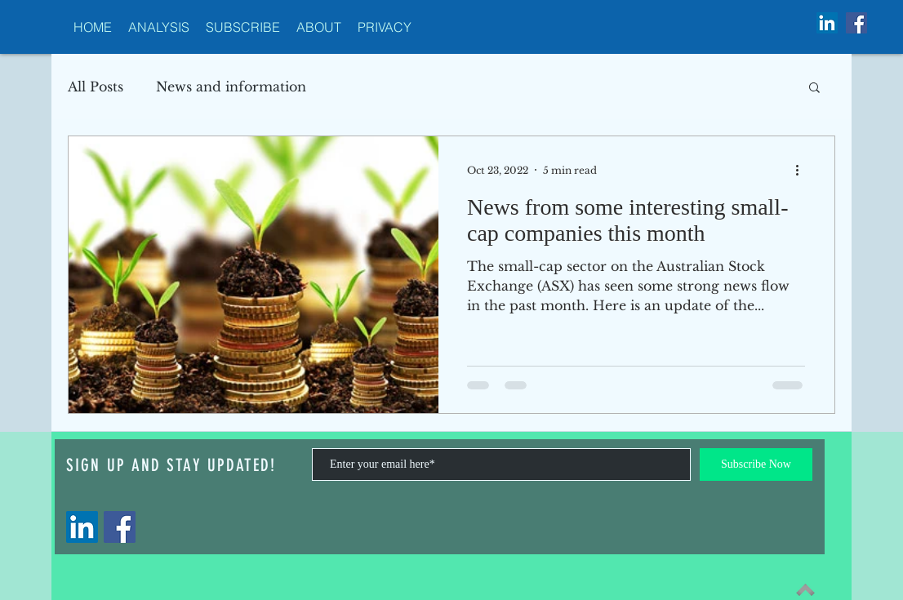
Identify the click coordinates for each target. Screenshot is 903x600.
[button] (814, 88)
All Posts (95, 86)
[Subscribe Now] (756, 464)
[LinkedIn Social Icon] (827, 22)
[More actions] (802, 170)
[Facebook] (120, 527)
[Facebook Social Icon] (856, 22)
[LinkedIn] (82, 527)
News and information (231, 86)
